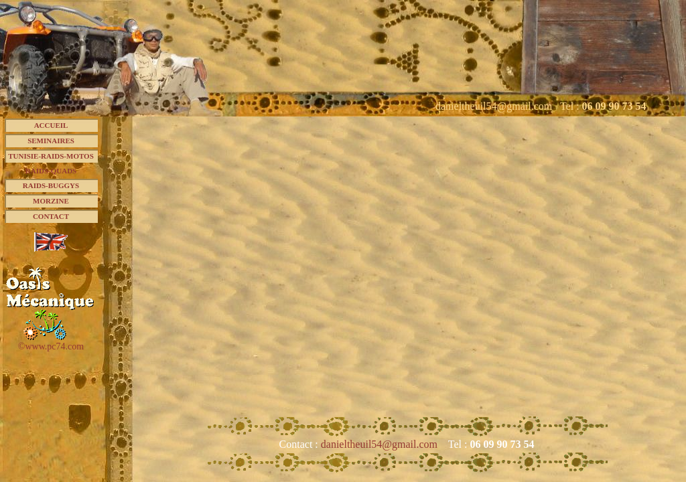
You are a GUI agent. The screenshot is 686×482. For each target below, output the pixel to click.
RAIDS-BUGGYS (51, 185)
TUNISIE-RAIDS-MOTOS (51, 156)
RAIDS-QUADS (50, 171)
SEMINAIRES (50, 141)
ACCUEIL (51, 125)
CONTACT (51, 216)
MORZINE (51, 201)
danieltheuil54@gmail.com (380, 444)
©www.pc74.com (51, 346)
